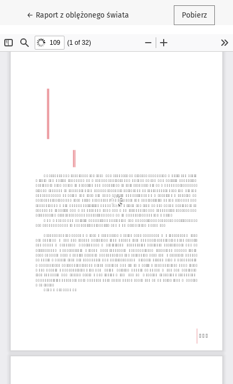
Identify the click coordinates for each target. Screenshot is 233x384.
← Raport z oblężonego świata (80, 14)
